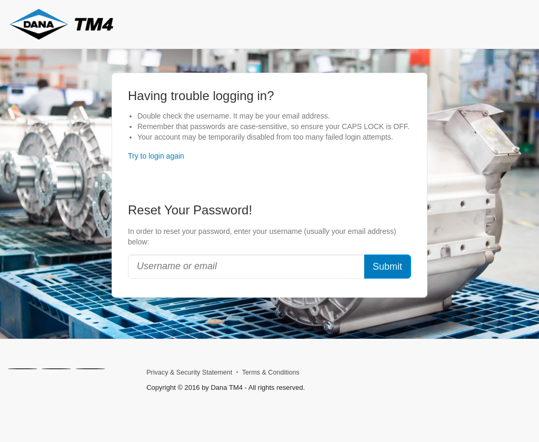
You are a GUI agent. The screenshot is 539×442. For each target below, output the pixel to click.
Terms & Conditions (271, 372)
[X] (22, 368)
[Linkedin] (56, 368)
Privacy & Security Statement (189, 372)
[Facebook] (90, 368)
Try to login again (156, 156)
